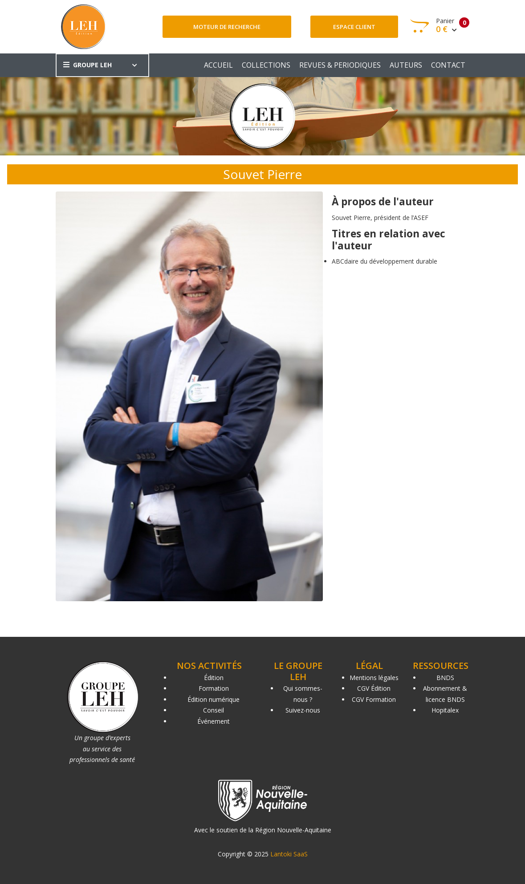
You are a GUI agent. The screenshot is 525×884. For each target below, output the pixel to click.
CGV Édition (374, 688)
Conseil (213, 710)
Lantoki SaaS (289, 854)
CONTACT (448, 65)
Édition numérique (213, 699)
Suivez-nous (302, 710)
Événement (213, 721)
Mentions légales (374, 677)
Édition (214, 677)
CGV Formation (374, 699)
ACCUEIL (218, 65)
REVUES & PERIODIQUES (340, 65)
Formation (214, 688)
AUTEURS (406, 65)
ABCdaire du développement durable (384, 261)
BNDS (445, 677)
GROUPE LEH (87, 65)
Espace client (354, 27)
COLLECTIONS (266, 65)
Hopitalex (445, 710)
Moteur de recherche (226, 27)
